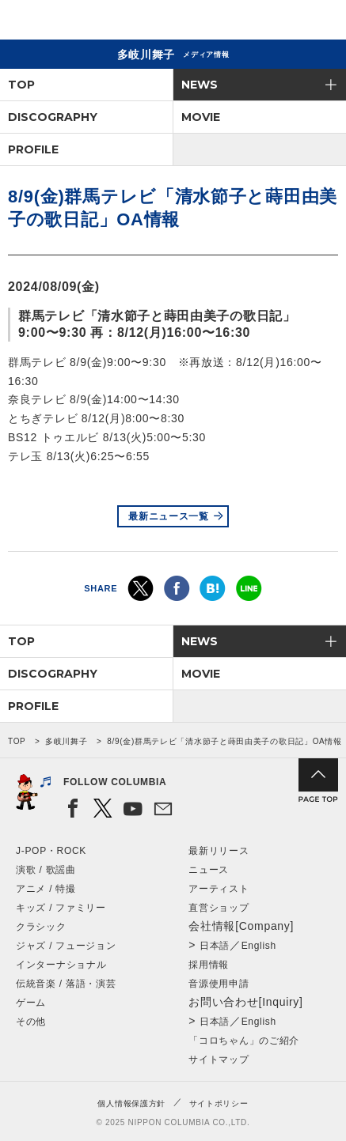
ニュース (208, 869)
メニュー (320, 23)
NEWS (199, 84)
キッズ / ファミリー (61, 907)
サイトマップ (218, 1059)
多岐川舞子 (66, 741)
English (258, 945)
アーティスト (218, 888)
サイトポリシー (219, 1103)
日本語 (215, 945)
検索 (279, 23)
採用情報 (208, 964)
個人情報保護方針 (131, 1103)
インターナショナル (61, 964)
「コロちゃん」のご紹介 (243, 1040)
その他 (31, 1021)
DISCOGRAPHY (52, 117)
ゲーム (31, 1002)
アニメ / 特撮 (46, 888)
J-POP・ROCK (51, 850)
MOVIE (200, 117)
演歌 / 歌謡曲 (46, 869)
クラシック (41, 926)
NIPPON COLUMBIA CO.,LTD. (87, 20)
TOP (21, 84)
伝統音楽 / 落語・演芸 (66, 983)
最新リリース (218, 850)
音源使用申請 (218, 983)
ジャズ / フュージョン (66, 945)
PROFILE (33, 149)
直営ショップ (218, 907)
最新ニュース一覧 (168, 516)
